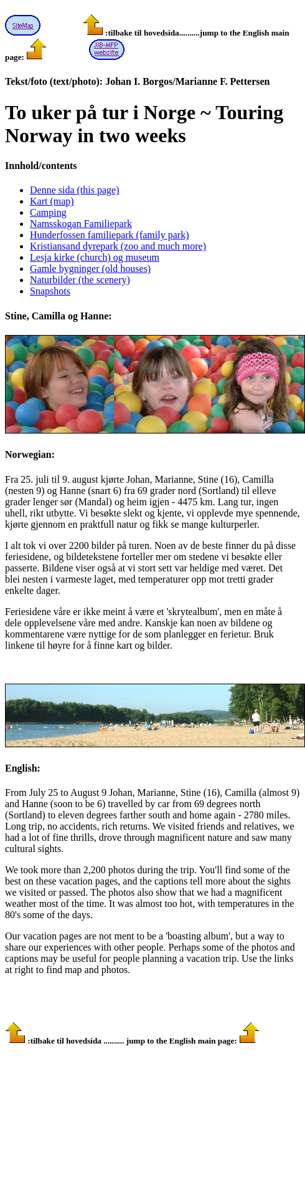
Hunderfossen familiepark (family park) (109, 235)
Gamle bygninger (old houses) (90, 268)
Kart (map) (52, 201)
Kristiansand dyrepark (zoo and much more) (118, 246)
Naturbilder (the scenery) (80, 279)
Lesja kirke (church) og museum (94, 257)
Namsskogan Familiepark (81, 223)
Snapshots (50, 291)
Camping (48, 212)
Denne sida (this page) (75, 190)
